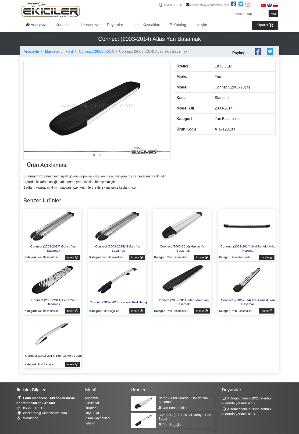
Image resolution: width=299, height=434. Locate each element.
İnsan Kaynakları (146, 25)
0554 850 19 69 (171, 5)
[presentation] (28, 97)
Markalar (52, 51)
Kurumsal (63, 25)
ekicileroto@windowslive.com (207, 5)
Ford (68, 51)
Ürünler (87, 25)
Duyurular (115, 25)
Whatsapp (27, 418)
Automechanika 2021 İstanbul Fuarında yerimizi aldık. (246, 400)
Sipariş (265, 25)
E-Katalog (178, 25)
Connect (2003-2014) (96, 51)
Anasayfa (36, 25)
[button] (94, 155)
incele (72, 257)
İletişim (201, 25)
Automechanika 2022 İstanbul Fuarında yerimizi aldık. (246, 411)
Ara (273, 13)
